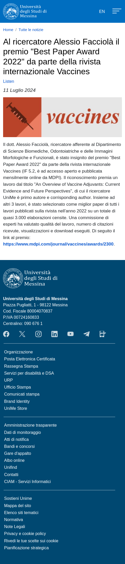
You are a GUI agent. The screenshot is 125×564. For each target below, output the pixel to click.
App (103, 334)
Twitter (22, 334)
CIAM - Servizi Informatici (27, 481)
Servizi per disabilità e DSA (29, 373)
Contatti (11, 474)
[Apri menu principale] (114, 10)
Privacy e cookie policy (25, 533)
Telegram (86, 334)
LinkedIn (54, 334)
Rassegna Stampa (21, 366)
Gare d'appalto (17, 453)
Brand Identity (17, 401)
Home (8, 30)
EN (102, 11)
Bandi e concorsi (19, 446)
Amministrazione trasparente (30, 425)
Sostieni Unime (18, 498)
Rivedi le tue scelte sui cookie (31, 541)
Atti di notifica (16, 439)
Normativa (13, 519)
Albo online (14, 460)
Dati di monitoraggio (22, 432)
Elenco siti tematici (21, 512)
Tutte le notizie (31, 30)
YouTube (70, 334)
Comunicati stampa (22, 394)
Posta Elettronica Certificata (29, 359)
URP (8, 380)
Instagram (38, 334)
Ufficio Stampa (17, 387)
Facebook (6, 334)
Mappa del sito (17, 505)
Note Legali (14, 526)
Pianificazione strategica (26, 548)
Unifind (10, 467)
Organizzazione (18, 352)
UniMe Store (15, 408)
